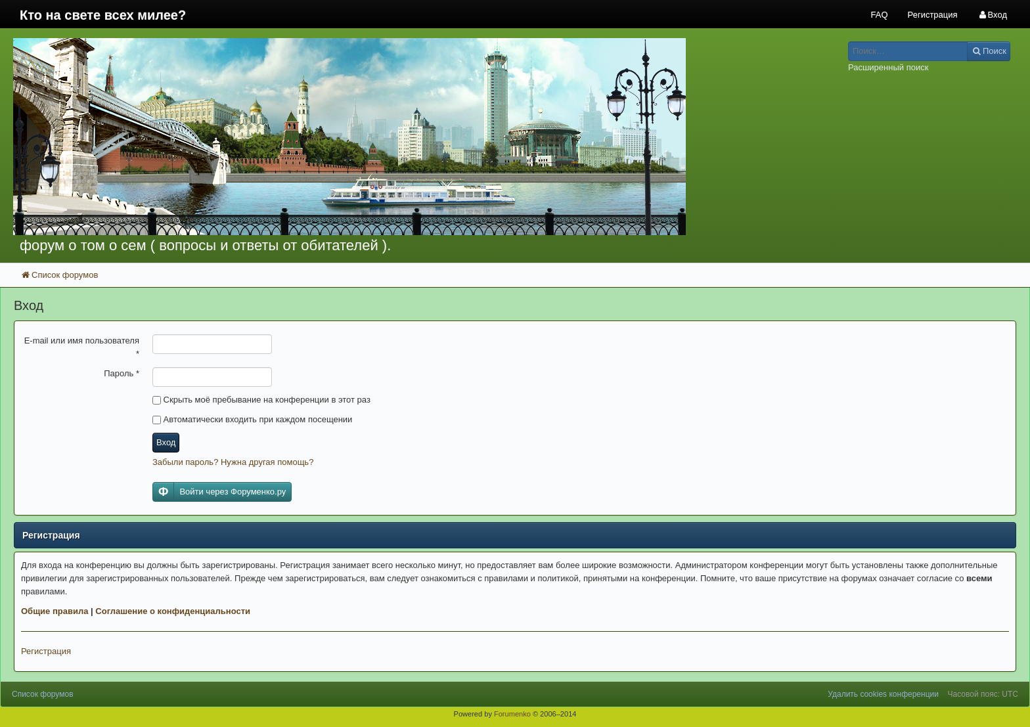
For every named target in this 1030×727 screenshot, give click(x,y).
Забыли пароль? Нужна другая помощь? (232, 462)
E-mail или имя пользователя (81, 347)
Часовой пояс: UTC (983, 694)
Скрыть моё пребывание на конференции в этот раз (261, 400)
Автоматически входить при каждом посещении (252, 419)
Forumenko (512, 714)
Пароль (121, 373)
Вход (165, 442)
